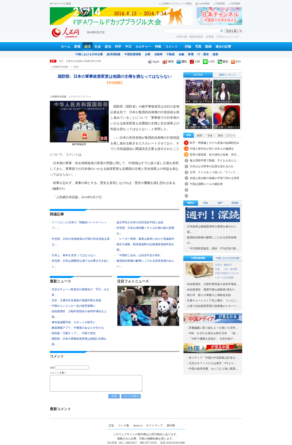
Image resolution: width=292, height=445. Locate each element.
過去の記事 (223, 46)
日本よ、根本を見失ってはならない (74, 255)
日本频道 (234, 3)
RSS (236, 61)
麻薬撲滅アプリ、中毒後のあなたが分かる (78, 327)
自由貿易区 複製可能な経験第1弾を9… (211, 289)
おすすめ (198, 74)
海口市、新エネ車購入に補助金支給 (209, 295)
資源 (215, 54)
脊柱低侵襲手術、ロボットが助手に (74, 322)
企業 (147, 54)
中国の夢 (181, 36)
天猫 (217, 269)
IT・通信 (203, 54)
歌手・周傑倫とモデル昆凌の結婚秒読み (214, 142)
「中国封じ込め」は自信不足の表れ (139, 255)
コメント (171, 46)
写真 (198, 46)
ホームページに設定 (60, 3)
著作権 (171, 425)
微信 (223, 61)
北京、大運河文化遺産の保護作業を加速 (80, 61)
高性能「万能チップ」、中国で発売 (74, 333)
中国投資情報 (132, 54)
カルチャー (143, 46)
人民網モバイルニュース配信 (175, 3)
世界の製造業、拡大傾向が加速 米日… (214, 154)
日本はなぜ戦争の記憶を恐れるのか (213, 166)
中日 (128, 46)
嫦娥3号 (228, 264)
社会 (98, 46)
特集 (158, 46)
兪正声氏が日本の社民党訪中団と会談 (140, 222)
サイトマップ (154, 425)
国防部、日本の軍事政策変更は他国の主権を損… (79, 341)
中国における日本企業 (89, 54)
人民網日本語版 (59, 66)
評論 (188, 46)
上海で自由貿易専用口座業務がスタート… (213, 306)
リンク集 (123, 425)
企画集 (210, 36)
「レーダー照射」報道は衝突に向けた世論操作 (145, 238)
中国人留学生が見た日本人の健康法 (212, 148)
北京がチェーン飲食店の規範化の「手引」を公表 (80, 292)
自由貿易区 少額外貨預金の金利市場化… (213, 284)
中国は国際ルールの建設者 (206, 184)
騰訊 (182, 61)
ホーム (65, 46)
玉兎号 (218, 264)
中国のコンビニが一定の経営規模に (74, 305)
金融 (181, 54)
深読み (190, 203)
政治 (108, 46)
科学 (118, 46)
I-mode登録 (203, 3)
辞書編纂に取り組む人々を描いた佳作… (213, 327)
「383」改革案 (229, 269)
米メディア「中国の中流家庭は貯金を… (213, 357)
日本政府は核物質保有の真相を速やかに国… (211, 229)
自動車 (158, 54)
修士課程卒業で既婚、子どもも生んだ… (214, 160)
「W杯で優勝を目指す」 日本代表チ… (212, 338)
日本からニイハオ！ (228, 36)
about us (137, 425)
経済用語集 (113, 54)
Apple (153, 61)
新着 (77, 46)
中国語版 (219, 3)
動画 (208, 46)
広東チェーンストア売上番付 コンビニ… (213, 300)
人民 (195, 61)
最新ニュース (60, 281)
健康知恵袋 (196, 36)
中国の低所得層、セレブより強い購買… (213, 368)
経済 (87, 46)
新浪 (168, 61)
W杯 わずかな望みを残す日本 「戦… (213, 333)
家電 (190, 54)
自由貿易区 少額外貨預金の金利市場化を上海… (79, 314)
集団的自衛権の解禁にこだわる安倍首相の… (211, 240)
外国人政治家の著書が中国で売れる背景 (214, 178)
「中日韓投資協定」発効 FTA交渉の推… (213, 248)
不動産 (170, 54)
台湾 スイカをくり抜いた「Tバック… (214, 172)
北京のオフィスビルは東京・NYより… (213, 363)
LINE (209, 61)
